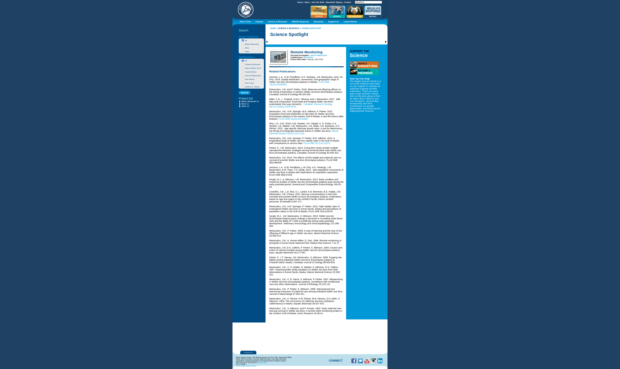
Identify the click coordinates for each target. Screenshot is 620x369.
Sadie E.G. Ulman (252, 87)
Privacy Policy (262, 362)
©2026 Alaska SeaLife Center (246, 366)
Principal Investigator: (300, 55)
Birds (247, 48)
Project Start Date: (298, 59)
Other (247, 52)
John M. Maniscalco (253, 76)
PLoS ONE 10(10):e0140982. (293, 119)
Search (243, 30)
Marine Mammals (252, 44)
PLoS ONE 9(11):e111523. (317, 143)
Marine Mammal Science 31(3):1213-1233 (304, 132)
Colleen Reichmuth (252, 64)
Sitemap (248, 352)
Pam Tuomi (249, 83)
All (246, 40)
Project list (246, 98)
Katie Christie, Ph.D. (253, 68)
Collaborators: (296, 57)
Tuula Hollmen (251, 72)
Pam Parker (250, 79)
